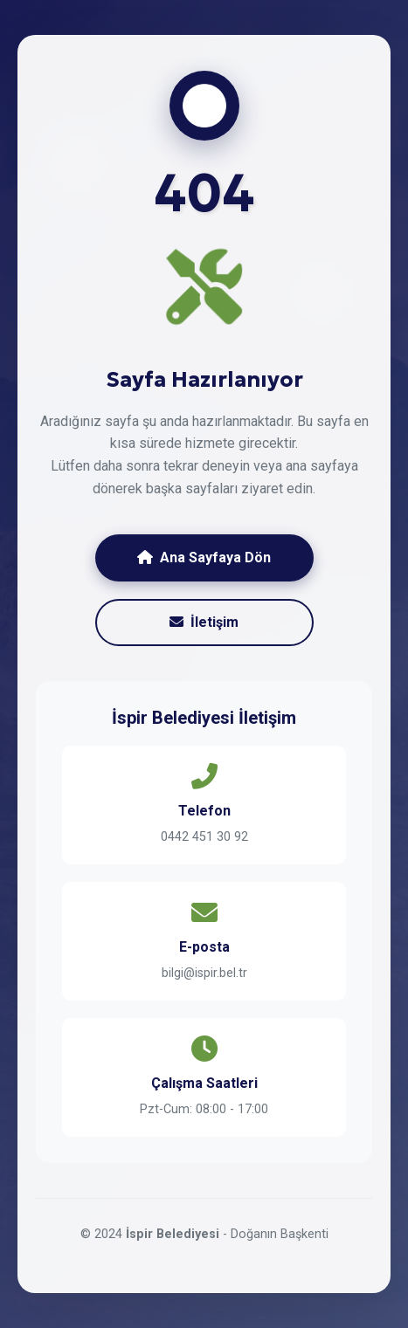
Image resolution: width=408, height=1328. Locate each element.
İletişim (204, 622)
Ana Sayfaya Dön (204, 557)
